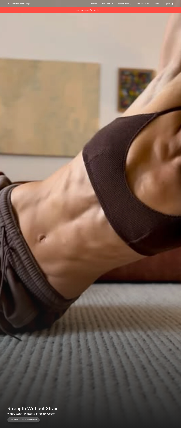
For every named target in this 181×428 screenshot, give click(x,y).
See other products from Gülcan (29, 420)
